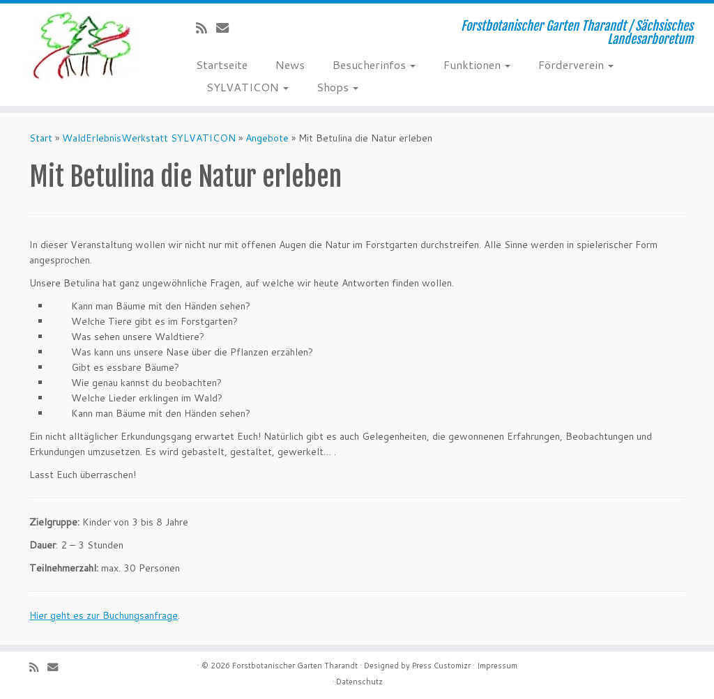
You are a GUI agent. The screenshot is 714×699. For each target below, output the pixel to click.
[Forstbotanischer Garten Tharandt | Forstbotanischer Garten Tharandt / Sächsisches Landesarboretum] (83, 45)
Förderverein (576, 64)
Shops (337, 87)
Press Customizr (441, 665)
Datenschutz (359, 681)
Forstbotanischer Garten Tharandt (295, 665)
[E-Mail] (227, 28)
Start (40, 138)
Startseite (222, 64)
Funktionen (476, 64)
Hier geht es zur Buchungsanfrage (103, 615)
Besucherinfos (374, 64)
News (290, 64)
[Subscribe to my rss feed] (206, 28)
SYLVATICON (247, 87)
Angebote (267, 138)
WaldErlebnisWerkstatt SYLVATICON (149, 138)
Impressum (497, 665)
